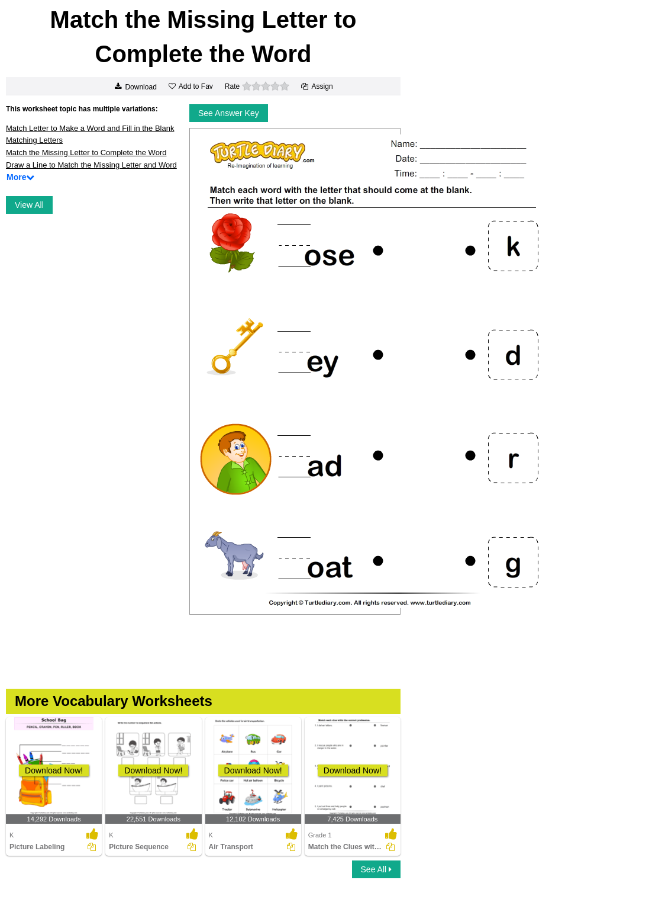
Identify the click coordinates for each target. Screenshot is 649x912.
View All (29, 205)
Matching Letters (34, 140)
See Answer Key (228, 113)
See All (376, 869)
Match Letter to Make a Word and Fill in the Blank (90, 128)
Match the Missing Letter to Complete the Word (86, 152)
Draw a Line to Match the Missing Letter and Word (91, 164)
